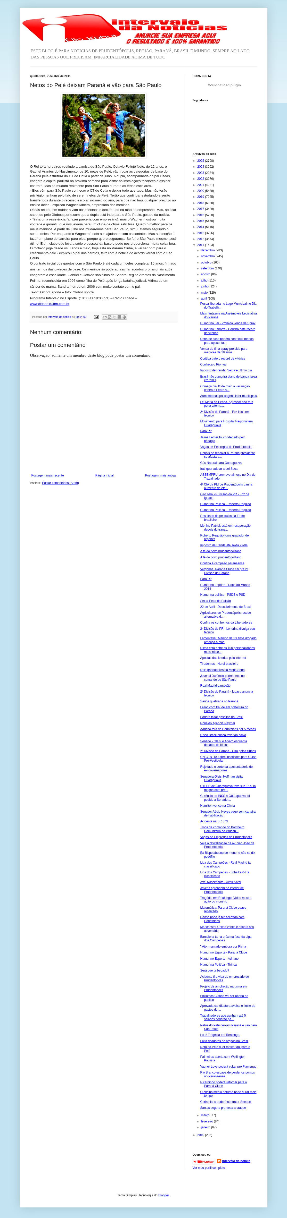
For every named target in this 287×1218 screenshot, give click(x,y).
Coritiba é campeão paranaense (222, 563)
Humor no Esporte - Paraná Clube (223, 952)
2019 (201, 197)
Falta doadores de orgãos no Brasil (224, 1041)
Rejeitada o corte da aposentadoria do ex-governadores (226, 768)
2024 (201, 166)
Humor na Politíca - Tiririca (218, 964)
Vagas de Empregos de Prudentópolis (226, 447)
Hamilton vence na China (217, 805)
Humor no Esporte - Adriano (219, 958)
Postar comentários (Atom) (60, 483)
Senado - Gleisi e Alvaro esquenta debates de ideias (223, 743)
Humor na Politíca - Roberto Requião (225, 504)
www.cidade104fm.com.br (50, 304)
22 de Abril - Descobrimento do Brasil (225, 607)
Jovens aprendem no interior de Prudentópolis (222, 889)
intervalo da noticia (60, 316)
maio (204, 292)
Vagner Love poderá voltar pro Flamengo (228, 1066)
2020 (201, 191)
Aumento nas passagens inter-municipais (228, 396)
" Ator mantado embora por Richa (223, 946)
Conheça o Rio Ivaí (213, 364)
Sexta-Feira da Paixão (215, 601)
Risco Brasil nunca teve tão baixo (223, 735)
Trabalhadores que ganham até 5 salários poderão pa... (223, 1017)
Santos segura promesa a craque (223, 1108)
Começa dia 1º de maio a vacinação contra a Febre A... (225, 388)
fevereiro (207, 1121)
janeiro (206, 1127)
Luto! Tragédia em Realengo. (220, 1035)
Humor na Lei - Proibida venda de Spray (227, 323)
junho (205, 286)
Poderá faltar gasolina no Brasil (221, 717)
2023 (201, 173)
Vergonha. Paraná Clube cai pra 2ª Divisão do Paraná (224, 571)
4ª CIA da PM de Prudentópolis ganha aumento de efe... (226, 486)
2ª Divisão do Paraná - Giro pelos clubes (228, 751)
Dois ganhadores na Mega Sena (222, 670)
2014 (201, 227)
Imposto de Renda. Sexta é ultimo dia (226, 370)
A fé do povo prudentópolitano (220, 551)
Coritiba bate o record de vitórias (222, 358)
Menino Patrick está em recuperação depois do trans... (225, 527)
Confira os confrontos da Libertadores (226, 622)
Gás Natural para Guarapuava (221, 463)
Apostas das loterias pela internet (223, 658)
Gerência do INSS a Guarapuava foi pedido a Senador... (225, 797)
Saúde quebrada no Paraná (219, 701)
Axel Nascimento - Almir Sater (220, 882)
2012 (201, 239)
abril (204, 298)
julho (204, 280)
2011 (201, 245)
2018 (201, 203)
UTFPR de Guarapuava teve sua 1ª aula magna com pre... (228, 787)
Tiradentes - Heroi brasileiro (219, 664)
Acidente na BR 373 (214, 821)
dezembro (208, 250)
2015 (201, 221)
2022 (201, 179)
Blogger (163, 1195)
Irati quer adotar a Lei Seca (218, 469)
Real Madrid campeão (215, 685)
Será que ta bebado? (214, 970)
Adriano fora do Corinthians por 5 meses (228, 729)
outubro (206, 262)
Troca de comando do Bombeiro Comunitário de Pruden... (222, 829)
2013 (201, 233)
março (205, 1115)
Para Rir (205, 431)
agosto (206, 274)
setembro (208, 268)
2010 (201, 1135)
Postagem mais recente (47, 475)
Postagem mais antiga (160, 475)
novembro (208, 256)
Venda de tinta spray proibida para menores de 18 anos (223, 350)
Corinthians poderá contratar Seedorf (225, 1102)
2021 (201, 185)
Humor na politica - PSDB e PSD (222, 595)
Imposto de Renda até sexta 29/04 (223, 545)
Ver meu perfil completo (209, 1168)
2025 (201, 161)
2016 (201, 215)
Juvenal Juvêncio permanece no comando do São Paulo (222, 677)
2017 (201, 209)
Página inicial (104, 475)
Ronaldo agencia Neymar (217, 723)
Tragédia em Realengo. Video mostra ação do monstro (225, 899)
